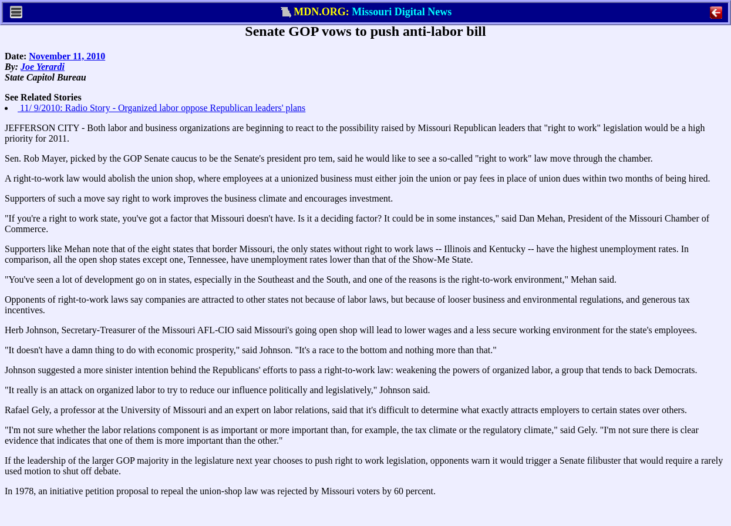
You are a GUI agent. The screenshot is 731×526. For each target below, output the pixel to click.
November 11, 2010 (67, 56)
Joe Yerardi (43, 67)
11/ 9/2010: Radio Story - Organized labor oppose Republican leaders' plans (161, 108)
